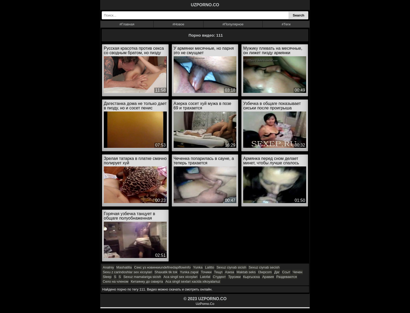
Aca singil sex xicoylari (180, 277)
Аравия (268, 277)
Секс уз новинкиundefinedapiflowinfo (162, 267)
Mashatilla (124, 267)
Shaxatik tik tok (166, 272)
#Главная (126, 24)
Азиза (229, 272)
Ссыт (286, 272)
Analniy (108, 267)
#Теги (286, 24)
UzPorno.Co (205, 304)
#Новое (178, 24)
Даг (277, 272)
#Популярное (233, 24)
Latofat (205, 277)
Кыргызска (251, 277)
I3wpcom (265, 272)
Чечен (298, 272)
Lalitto (209, 267)
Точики (206, 272)
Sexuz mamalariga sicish (142, 277)
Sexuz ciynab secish (264, 267)
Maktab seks (246, 272)
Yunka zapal (189, 272)
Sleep (107, 277)
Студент (219, 277)
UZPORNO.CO (205, 5)
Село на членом (115, 281)
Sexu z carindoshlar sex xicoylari (127, 272)
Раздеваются (286, 277)
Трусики (234, 277)
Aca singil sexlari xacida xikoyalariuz (192, 281)
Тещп (218, 272)
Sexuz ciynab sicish (231, 267)
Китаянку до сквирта (147, 281)
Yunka (197, 267)
